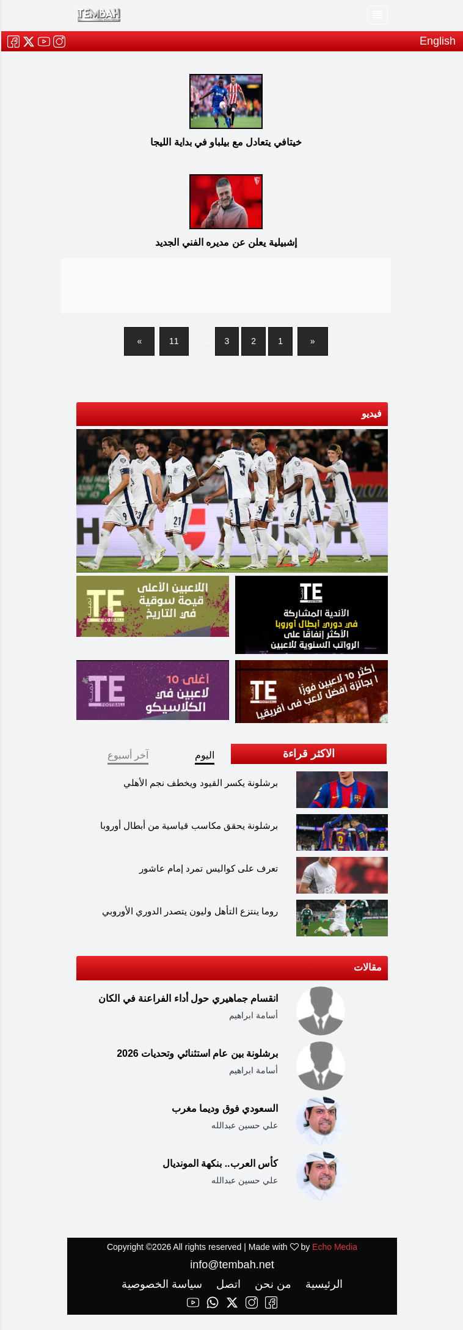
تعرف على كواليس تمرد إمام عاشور (208, 868)
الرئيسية (322, 1284)
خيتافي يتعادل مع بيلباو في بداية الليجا (225, 142)
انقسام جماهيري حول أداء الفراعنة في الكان (187, 998)
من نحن (271, 1284)
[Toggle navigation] (376, 15)
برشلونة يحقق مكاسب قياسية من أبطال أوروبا (188, 825)
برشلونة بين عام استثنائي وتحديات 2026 (196, 1053)
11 (173, 341)
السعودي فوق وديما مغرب (224, 1108)
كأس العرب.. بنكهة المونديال (219, 1163)
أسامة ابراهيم (252, 1015)
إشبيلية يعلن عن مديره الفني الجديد (225, 242)
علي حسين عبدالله (244, 1125)
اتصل (226, 1284)
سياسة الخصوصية (161, 1284)
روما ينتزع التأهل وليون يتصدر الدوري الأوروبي (189, 911)
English (437, 41)
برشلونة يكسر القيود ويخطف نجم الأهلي (200, 782)
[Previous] (312, 341)
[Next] (138, 341)
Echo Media (334, 1247)
